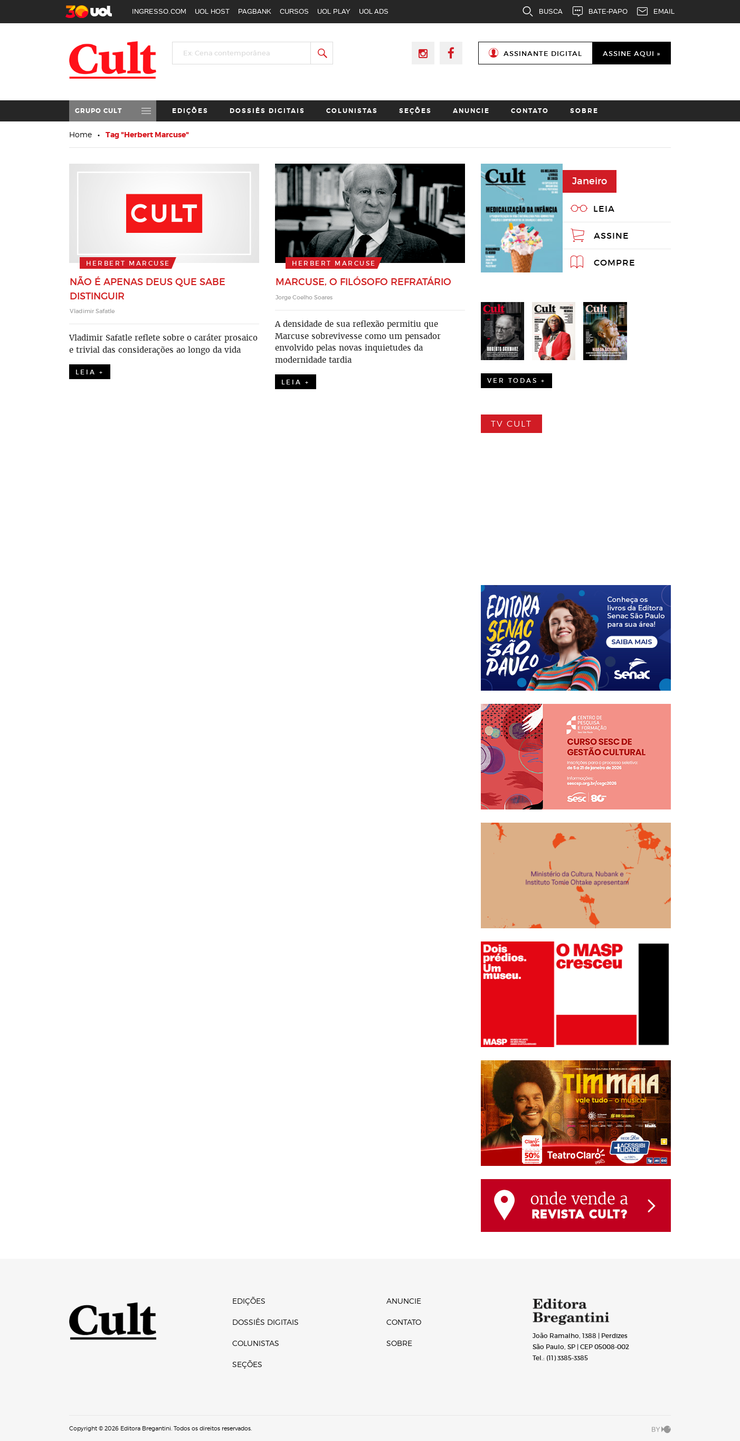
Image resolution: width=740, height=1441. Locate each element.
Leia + (89, 372)
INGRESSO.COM (159, 11)
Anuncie (471, 111)
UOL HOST (212, 11)
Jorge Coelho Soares (304, 297)
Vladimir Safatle (92, 311)
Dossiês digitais (267, 111)
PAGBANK (254, 11)
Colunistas (352, 111)
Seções (415, 111)
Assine (611, 235)
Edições (190, 111)
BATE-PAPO (599, 11)
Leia (604, 208)
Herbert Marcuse (128, 263)
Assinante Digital (543, 53)
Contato (530, 111)
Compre (614, 262)
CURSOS (294, 11)
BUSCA (542, 11)
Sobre (584, 111)
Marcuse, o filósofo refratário (363, 282)
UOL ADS (373, 11)
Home (80, 134)
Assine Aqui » (631, 53)
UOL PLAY (333, 11)
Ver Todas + (516, 380)
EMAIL (655, 11)
